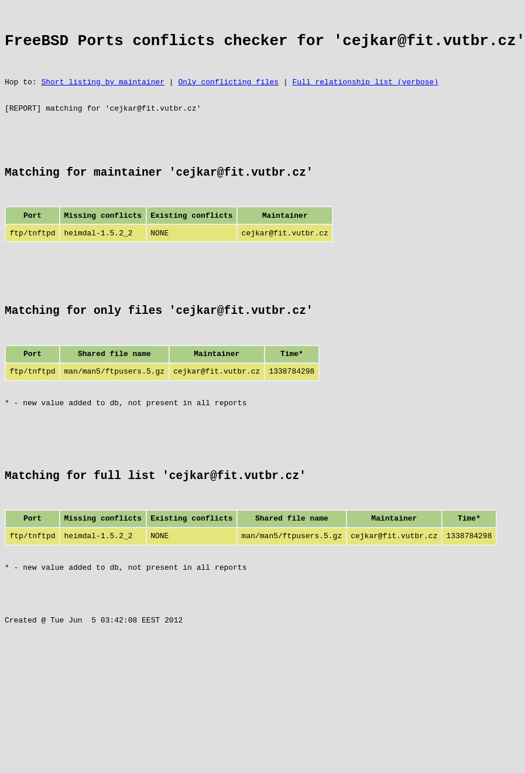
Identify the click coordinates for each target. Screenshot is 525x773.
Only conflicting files (228, 93)
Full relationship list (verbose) (365, 93)
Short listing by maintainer (102, 93)
